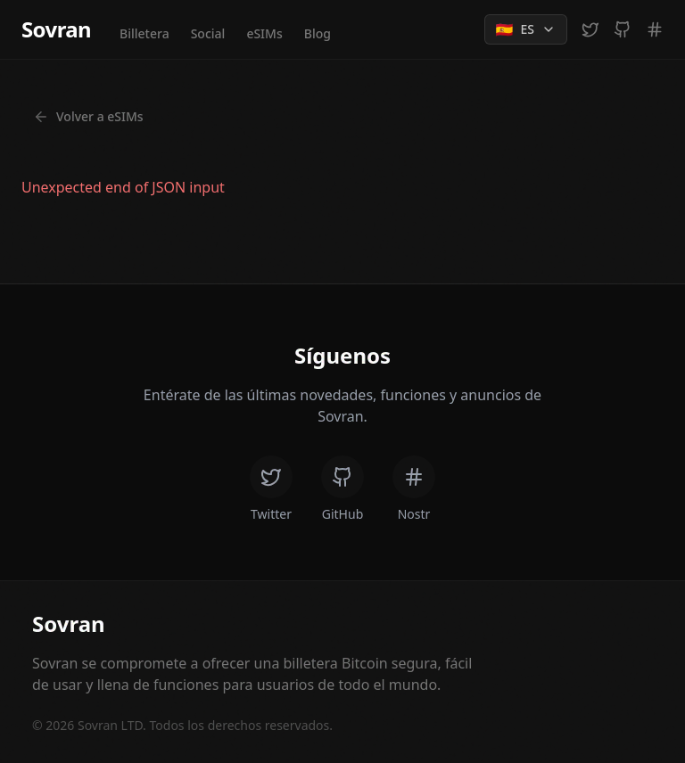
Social (208, 33)
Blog (317, 33)
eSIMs (264, 33)
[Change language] (525, 29)
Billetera (144, 33)
